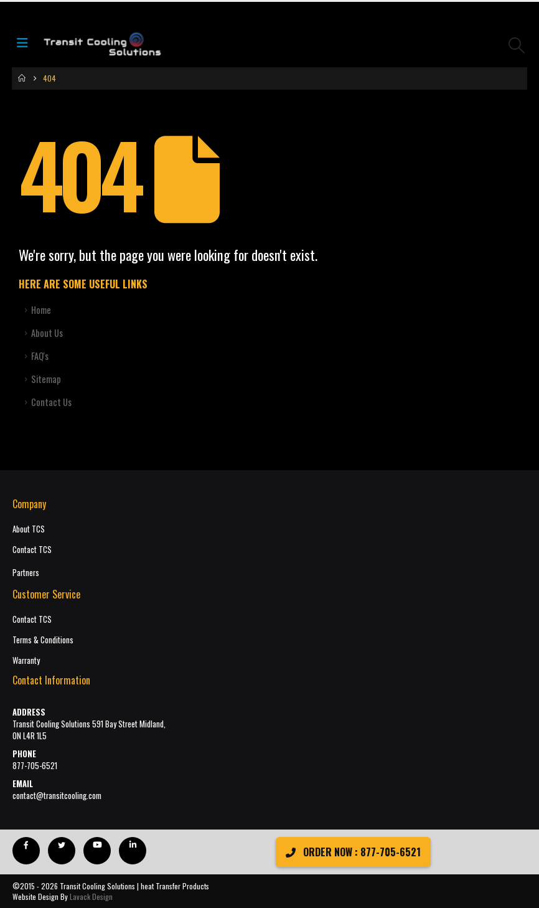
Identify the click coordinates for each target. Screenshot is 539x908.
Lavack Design (91, 896)
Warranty (26, 660)
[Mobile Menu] (26, 45)
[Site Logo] (102, 45)
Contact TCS (32, 550)
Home (41, 309)
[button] (517, 45)
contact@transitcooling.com (56, 796)
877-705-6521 (34, 766)
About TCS (28, 529)
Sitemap (46, 378)
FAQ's (40, 355)
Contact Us (51, 402)
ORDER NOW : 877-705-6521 (353, 851)
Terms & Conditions (42, 640)
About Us (47, 332)
